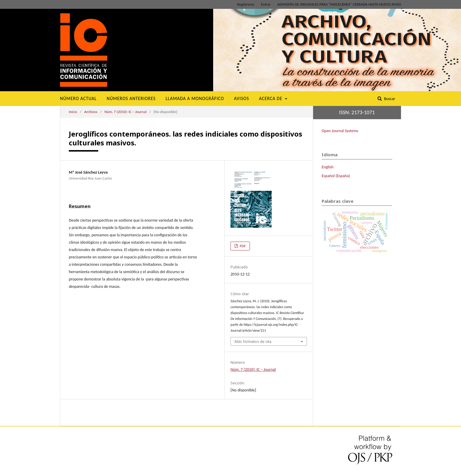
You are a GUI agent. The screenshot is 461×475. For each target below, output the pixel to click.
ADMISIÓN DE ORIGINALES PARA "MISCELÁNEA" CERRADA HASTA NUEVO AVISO (339, 4)
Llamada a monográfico (195, 98)
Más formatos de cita (253, 341)
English (327, 167)
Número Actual (78, 98)
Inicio (73, 111)
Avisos (241, 98)
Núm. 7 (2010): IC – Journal (125, 111)
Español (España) (336, 175)
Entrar (265, 4)
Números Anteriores (131, 98)
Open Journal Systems (340, 130)
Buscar (389, 98)
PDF (242, 246)
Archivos (90, 111)
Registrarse (245, 4)
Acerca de (271, 98)
